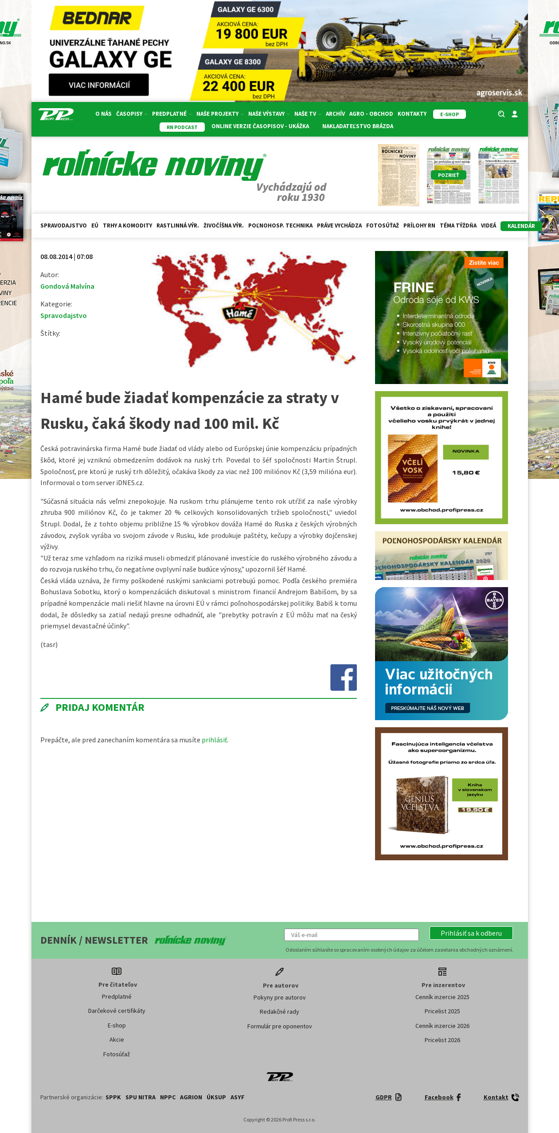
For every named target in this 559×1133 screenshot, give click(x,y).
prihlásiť (214, 739)
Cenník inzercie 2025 (442, 997)
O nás (103, 114)
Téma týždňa (458, 225)
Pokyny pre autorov (280, 997)
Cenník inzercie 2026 (442, 1026)
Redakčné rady (279, 1011)
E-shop (117, 1025)
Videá (488, 225)
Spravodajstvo (63, 225)
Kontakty (412, 114)
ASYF (238, 1097)
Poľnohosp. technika (280, 225)
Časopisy (132, 114)
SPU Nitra (140, 1097)
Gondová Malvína (67, 286)
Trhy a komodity (127, 225)
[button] (471, 933)
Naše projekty (220, 114)
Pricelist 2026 (442, 1040)
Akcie (116, 1039)
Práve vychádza (339, 225)
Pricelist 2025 (442, 1011)
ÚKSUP (216, 1097)
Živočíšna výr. (223, 225)
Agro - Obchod (371, 114)
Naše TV (307, 114)
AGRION (191, 1097)
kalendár (521, 226)
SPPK (113, 1097)
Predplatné (172, 114)
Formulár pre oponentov (279, 1026)
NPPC (168, 1097)
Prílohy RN (419, 225)
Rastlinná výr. (177, 225)
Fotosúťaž (382, 225)
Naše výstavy (269, 114)
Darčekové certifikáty (116, 1011)
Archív (335, 114)
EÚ (94, 225)
